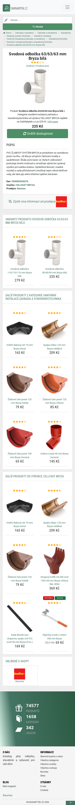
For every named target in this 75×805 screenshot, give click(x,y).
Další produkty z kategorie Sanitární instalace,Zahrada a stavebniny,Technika (33, 297)
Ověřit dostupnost (37, 133)
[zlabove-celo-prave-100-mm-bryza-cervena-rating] (20, 422)
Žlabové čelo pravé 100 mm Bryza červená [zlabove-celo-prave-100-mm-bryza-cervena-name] (20, 455)
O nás (43, 786)
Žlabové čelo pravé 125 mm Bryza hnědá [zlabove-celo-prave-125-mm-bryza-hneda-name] (20, 401)
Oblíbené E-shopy (17, 661)
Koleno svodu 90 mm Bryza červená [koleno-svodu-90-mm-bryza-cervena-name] (54, 455)
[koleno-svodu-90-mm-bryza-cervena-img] (55, 437)
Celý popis (52, 121)
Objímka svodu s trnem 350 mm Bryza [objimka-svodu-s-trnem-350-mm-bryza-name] (54, 636)
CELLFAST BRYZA (25, 185)
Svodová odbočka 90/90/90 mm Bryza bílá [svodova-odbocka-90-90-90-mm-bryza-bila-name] (54, 271)
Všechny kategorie (49, 760)
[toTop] (70, 803)
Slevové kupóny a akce (51, 756)
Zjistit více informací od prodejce (37, 201)
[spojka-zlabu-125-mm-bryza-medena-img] (55, 328)
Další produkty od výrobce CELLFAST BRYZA (35, 476)
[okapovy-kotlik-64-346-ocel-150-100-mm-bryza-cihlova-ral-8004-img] (55, 560)
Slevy (42, 775)
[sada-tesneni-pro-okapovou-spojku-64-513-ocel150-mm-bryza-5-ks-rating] (20, 603)
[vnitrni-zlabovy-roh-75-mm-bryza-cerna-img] (20, 328)
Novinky (44, 772)
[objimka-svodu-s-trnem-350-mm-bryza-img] (55, 618)
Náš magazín (9, 786)
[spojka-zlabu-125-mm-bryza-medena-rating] (55, 313)
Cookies (44, 790)
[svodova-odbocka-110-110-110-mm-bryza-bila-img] (20, 252)
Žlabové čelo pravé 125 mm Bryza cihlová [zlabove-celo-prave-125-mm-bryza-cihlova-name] (54, 401)
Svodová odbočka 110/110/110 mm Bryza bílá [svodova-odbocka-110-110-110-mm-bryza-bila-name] (20, 272)
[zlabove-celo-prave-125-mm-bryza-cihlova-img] (55, 383)
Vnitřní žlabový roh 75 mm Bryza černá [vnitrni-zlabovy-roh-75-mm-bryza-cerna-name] (19, 347)
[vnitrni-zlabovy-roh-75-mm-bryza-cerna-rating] (20, 313)
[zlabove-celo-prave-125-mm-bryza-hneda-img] (20, 383)
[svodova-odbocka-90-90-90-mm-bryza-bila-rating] (55, 237)
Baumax (21, 188)
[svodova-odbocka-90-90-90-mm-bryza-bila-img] (55, 252)
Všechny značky (48, 764)
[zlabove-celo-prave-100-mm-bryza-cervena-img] (20, 437)
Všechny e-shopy (48, 768)
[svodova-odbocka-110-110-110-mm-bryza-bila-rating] (20, 237)
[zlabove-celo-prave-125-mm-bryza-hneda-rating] (20, 367)
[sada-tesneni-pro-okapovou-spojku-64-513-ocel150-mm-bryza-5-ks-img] (20, 618)
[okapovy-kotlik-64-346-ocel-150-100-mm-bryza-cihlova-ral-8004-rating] (55, 545)
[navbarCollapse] (67, 7)
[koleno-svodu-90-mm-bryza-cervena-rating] (55, 422)
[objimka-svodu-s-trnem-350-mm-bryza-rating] (55, 603)
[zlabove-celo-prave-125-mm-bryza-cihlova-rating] (55, 367)
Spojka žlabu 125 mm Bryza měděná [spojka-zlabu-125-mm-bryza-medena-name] (54, 347)
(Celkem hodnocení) (37, 66)
